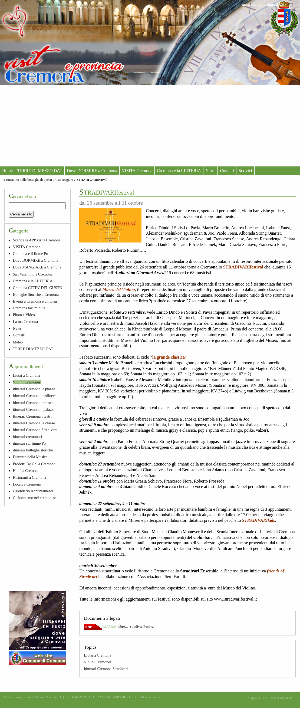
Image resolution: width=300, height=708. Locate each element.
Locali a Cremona (27, 484)
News (210, 170)
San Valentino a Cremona (32, 274)
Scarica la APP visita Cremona (36, 240)
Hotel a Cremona (26, 470)
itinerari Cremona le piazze (34, 389)
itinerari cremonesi (27, 436)
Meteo (18, 342)
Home (7, 170)
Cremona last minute (29, 308)
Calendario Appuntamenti (33, 491)
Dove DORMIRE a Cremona (92, 170)
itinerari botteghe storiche (33, 450)
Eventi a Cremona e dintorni (35, 301)
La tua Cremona (25, 321)
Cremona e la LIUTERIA (179, 170)
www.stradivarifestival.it (235, 599)
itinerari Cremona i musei (32, 403)
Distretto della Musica (30, 457)
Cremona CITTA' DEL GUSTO (37, 288)
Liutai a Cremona (97, 655)
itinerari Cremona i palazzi (33, 409)
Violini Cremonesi (98, 662)
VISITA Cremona (137, 170)
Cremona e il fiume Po (30, 253)
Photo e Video (24, 315)
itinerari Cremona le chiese (34, 423)
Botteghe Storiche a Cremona (36, 294)
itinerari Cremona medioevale (36, 396)
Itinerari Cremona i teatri (32, 416)
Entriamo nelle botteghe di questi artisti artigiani (39, 180)
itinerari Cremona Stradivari (106, 669)
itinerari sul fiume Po (29, 443)
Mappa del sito (257, 698)
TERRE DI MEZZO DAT (39, 170)
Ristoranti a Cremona (29, 477)
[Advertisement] (150, 125)
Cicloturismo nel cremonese (34, 498)
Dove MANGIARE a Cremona (37, 267)
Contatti (227, 170)
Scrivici (245, 170)
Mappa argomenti (282, 698)
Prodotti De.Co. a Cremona (34, 464)
